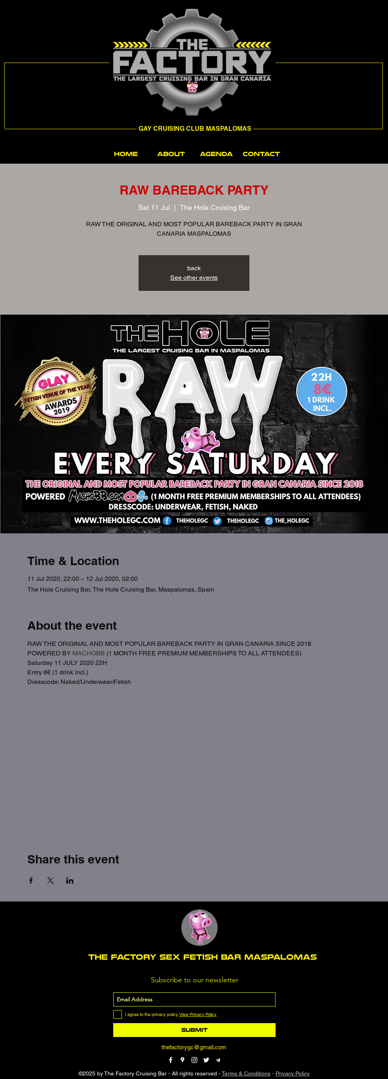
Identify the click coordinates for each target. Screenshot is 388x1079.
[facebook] (171, 1060)
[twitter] (206, 1060)
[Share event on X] (50, 880)
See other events (194, 277)
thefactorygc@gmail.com (194, 1047)
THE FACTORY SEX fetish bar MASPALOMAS (202, 957)
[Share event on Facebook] (31, 880)
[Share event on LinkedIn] (70, 880)
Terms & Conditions (246, 1073)
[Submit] (194, 1030)
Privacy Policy (293, 1073)
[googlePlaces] (182, 1060)
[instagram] (194, 1060)
